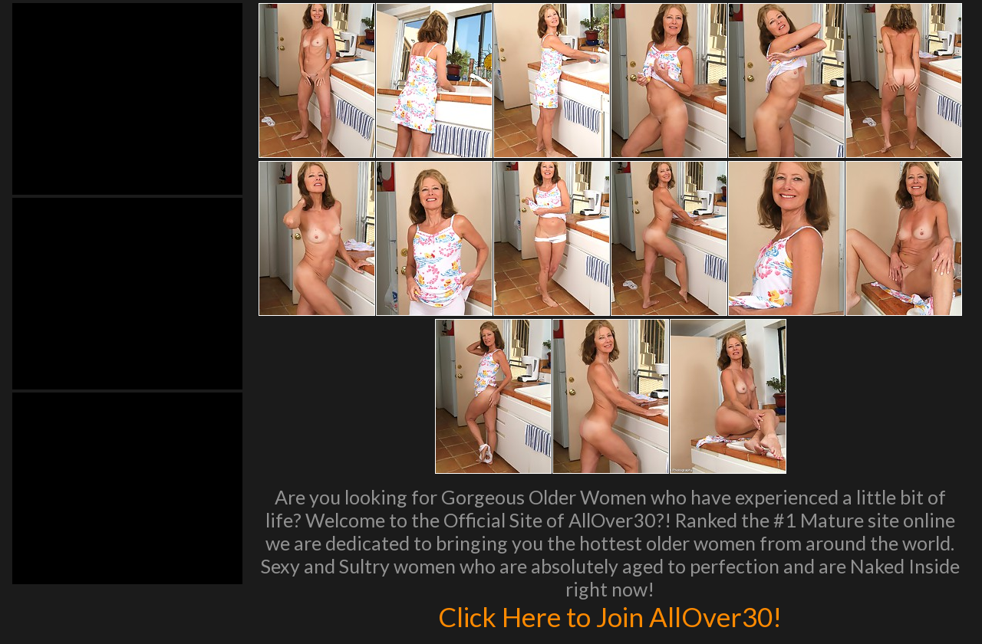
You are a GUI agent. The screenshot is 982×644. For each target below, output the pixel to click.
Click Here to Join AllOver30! (610, 616)
